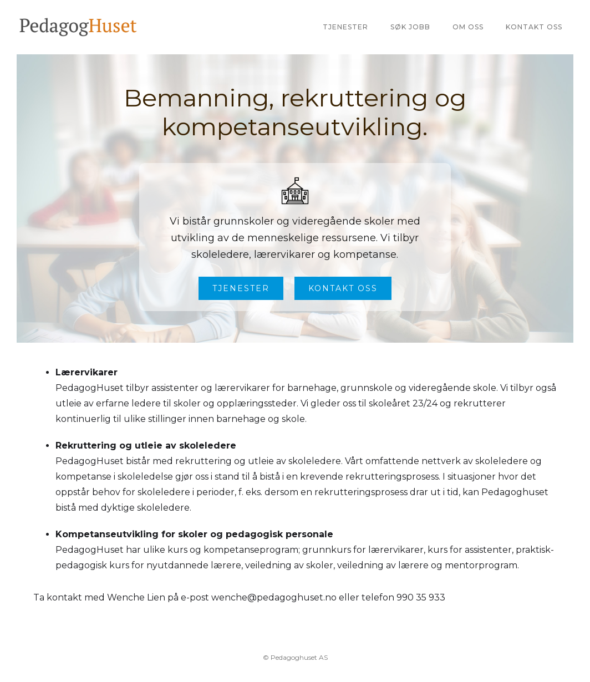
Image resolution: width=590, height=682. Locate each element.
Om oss (468, 27)
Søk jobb (410, 27)
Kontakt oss (534, 27)
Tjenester (345, 27)
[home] (78, 27)
